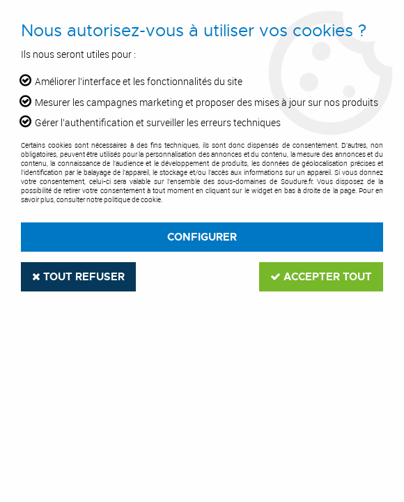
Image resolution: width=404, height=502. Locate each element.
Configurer (202, 237)
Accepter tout (321, 277)
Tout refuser (78, 277)
